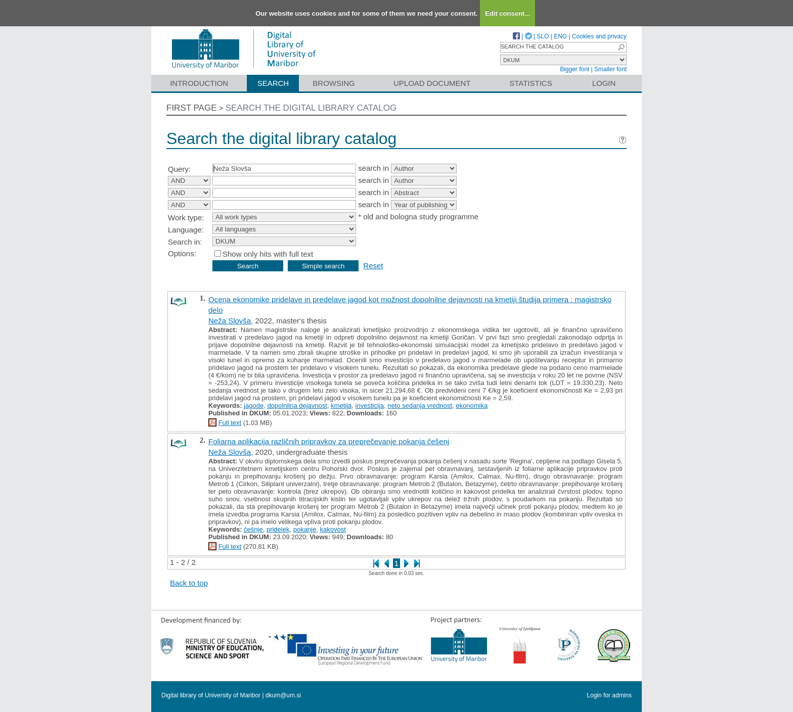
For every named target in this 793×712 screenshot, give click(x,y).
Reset (373, 265)
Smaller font (610, 69)
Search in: (185, 242)
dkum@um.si (283, 695)
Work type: (186, 217)
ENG (560, 36)
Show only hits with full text (268, 254)
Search (273, 83)
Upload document (432, 83)
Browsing (334, 83)
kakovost (332, 529)
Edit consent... (507, 13)
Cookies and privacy (599, 36)
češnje (253, 529)
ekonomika (472, 405)
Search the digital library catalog (311, 108)
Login (604, 83)
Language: (186, 229)
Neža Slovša (229, 320)
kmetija (341, 405)
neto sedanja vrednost (419, 405)
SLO (543, 36)
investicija (370, 405)
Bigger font (574, 69)
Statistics (530, 83)
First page (191, 108)
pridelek (278, 529)
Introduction (199, 83)
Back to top (189, 583)
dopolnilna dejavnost (297, 405)
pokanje (305, 529)
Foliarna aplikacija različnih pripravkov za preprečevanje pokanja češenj (328, 441)
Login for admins (609, 695)
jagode (253, 405)
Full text (230, 422)
